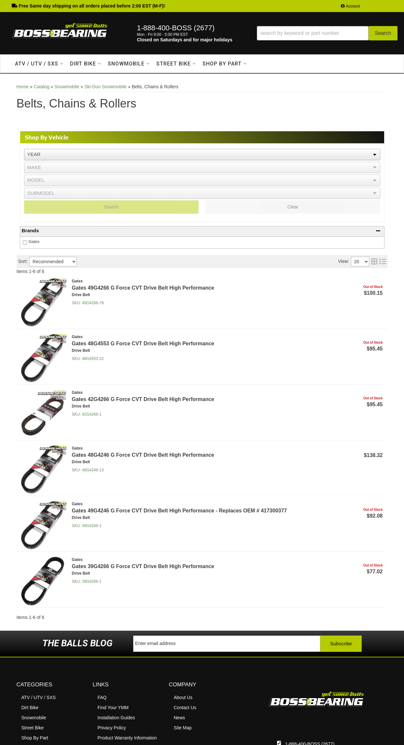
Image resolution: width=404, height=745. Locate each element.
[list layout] (382, 261)
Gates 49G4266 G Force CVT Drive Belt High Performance (143, 288)
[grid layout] (374, 261)
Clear (292, 206)
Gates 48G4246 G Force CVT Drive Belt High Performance (143, 455)
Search (111, 206)
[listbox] (202, 154)
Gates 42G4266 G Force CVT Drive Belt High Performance (143, 399)
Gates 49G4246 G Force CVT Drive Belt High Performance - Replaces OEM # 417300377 (179, 510)
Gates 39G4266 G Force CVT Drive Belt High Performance (143, 566)
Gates (34, 241)
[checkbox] (25, 242)
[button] (327, 33)
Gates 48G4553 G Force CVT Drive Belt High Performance (143, 343)
